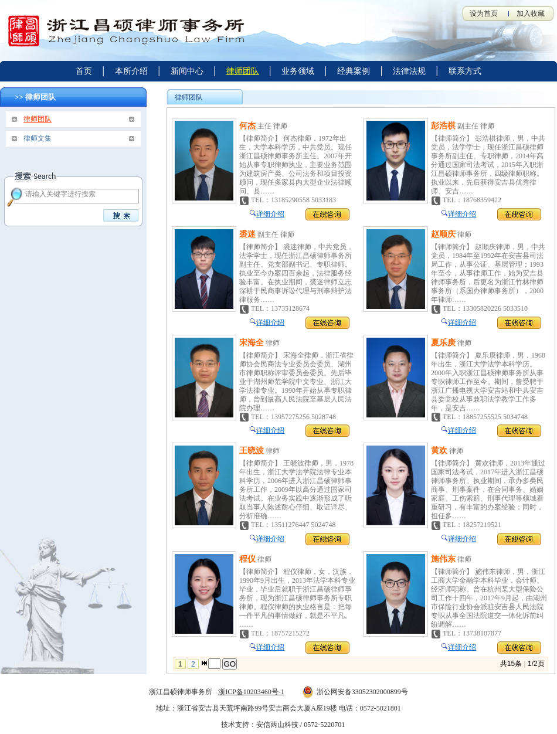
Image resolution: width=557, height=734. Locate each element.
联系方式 (465, 71)
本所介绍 (131, 71)
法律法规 (409, 71)
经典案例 (353, 71)
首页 (84, 71)
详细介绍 (270, 214)
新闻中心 (187, 71)
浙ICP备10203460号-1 (251, 692)
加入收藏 (531, 13)
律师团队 (242, 71)
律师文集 (37, 138)
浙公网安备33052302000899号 (355, 692)
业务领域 (297, 71)
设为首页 (484, 13)
